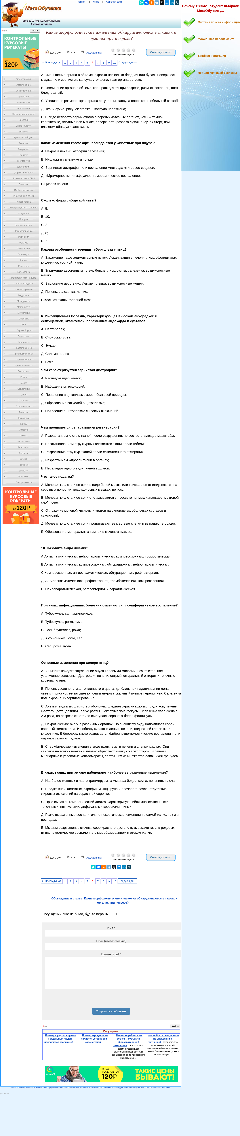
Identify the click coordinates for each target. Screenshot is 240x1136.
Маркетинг (23, 266)
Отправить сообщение (111, 1011)
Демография (23, 166)
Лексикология (24, 248)
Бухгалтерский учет (23, 137)
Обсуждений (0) (94, 53)
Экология (23, 470)
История (23, 219)
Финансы (23, 453)
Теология (23, 412)
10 (114, 62)
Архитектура (23, 102)
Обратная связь (114, 2)
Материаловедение (24, 283)
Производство (23, 359)
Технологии (23, 418)
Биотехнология (23, 126)
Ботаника (23, 131)
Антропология (23, 91)
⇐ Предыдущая (51, 62)
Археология (24, 96)
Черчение (23, 465)
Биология (23, 120)
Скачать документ (161, 52)
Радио (23, 377)
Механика (24, 318)
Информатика (23, 202)
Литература (24, 254)
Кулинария (23, 237)
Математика (23, 272)
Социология (24, 389)
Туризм (23, 424)
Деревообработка (24, 172)
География (23, 149)
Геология (23, 155)
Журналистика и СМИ (23, 178)
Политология (23, 342)
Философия (24, 447)
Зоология (23, 184)
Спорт (23, 394)
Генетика (23, 143)
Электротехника (23, 482)
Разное (23, 383)
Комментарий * (111, 954)
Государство (23, 161)
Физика (23, 435)
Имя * (111, 928)
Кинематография (23, 225)
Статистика (23, 400)
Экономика (23, 476)
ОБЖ (23, 324)
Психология (24, 371)
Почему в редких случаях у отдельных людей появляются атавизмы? (60, 1038)
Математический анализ (23, 278)
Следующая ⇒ (128, 62)
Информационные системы (23, 207)
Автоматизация (23, 79)
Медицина (23, 295)
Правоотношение (23, 348)
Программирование (23, 354)
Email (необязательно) (111, 941)
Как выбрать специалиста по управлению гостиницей (163, 1038)
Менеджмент (23, 301)
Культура (23, 242)
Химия (23, 459)
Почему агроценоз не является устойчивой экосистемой (94, 1038)
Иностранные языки (23, 196)
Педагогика (23, 336)
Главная (81, 2)
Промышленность (23, 365)
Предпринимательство (23, 114)
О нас (96, 2)
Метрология (24, 313)
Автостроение (23, 85)
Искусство (23, 213)
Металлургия (23, 307)
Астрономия (23, 108)
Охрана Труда (23, 330)
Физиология (24, 441)
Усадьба (23, 430)
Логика (23, 260)
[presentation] (73, 999)
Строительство (23, 406)
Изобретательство (23, 190)
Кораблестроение (24, 231)
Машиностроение (24, 289)
